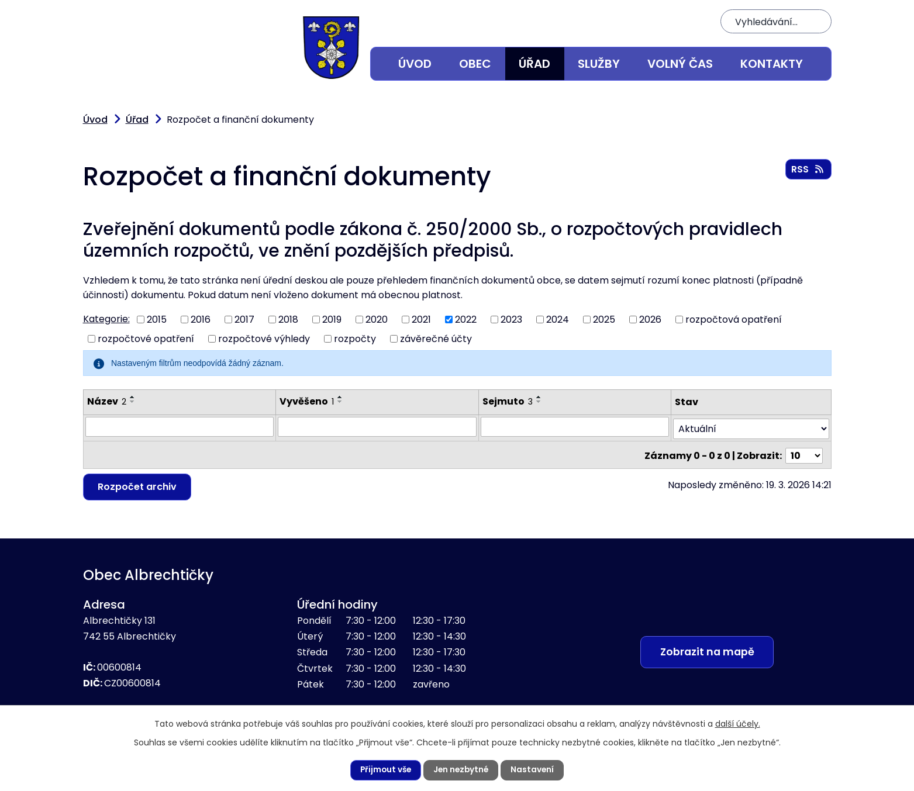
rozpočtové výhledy (264, 338)
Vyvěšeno (307, 401)
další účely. (737, 723)
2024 (557, 319)
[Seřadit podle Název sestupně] (132, 401)
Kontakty (771, 64)
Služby (599, 64)
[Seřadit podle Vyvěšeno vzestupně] (340, 397)
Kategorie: (106, 319)
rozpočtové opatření (146, 338)
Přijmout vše (384, 770)
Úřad (534, 64)
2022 (466, 319)
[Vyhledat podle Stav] (751, 427)
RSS (808, 170)
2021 (421, 319)
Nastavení (535, 770)
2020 (376, 319)
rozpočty (355, 338)
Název (106, 401)
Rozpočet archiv (137, 483)
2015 (157, 319)
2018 (288, 319)
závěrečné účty (436, 338)
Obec (475, 64)
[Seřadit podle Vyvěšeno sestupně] (340, 401)
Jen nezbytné (462, 770)
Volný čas (680, 64)
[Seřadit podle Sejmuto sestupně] (539, 401)
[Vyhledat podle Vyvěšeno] (377, 427)
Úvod (415, 64)
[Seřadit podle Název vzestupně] (132, 397)
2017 (244, 319)
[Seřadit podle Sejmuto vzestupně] (539, 397)
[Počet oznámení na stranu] (804, 452)
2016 (201, 319)
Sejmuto (507, 401)
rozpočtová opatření (733, 319)
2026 (650, 319)
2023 (511, 319)
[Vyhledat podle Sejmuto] (575, 427)
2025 (604, 319)
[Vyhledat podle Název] (179, 427)
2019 (332, 319)
